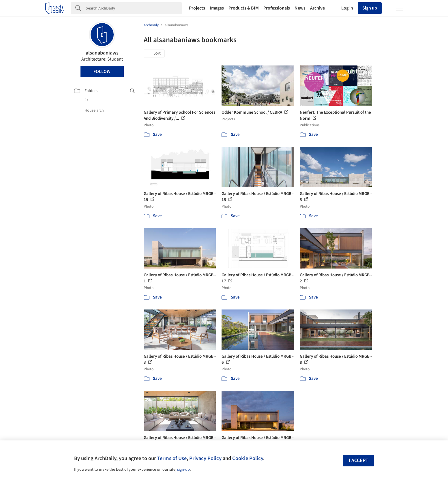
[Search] (134, 8)
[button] (154, 54)
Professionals (276, 8)
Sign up (369, 8)
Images (217, 8)
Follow (101, 71)
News (300, 8)
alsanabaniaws (102, 53)
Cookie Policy (247, 458)
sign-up (183, 469)
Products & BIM (243, 8)
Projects (197, 8)
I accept (358, 460)
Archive (317, 8)
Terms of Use (172, 458)
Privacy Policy (205, 458)
